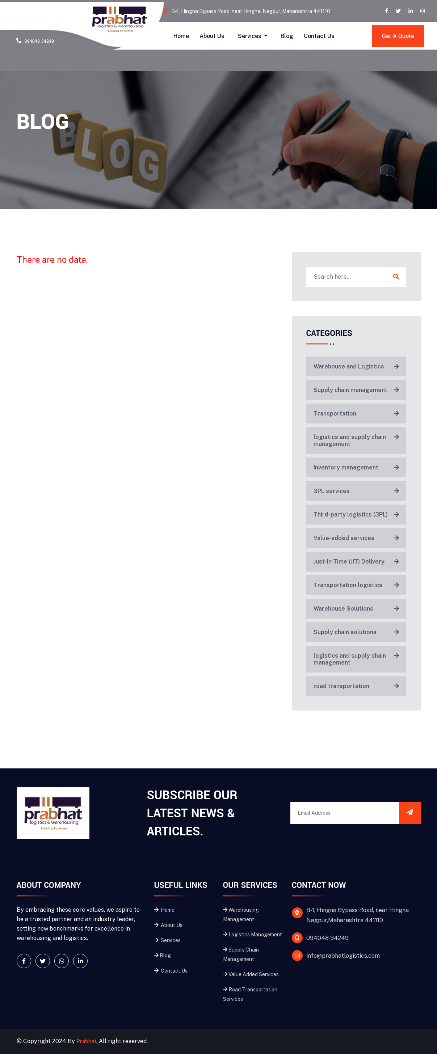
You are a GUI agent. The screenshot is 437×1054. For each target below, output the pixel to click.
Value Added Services (251, 974)
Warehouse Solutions (356, 608)
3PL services (356, 491)
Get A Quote (399, 36)
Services (250, 36)
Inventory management (356, 467)
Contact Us (319, 36)
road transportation (356, 686)
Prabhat (87, 1041)
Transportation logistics (356, 585)
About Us (211, 36)
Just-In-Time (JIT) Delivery (356, 561)
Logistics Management (252, 934)
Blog (287, 36)
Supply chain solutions (356, 632)
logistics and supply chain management (356, 440)
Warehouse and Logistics (356, 366)
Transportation (356, 413)
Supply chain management (356, 390)
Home (181, 36)
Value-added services (356, 538)
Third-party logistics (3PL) (356, 514)
